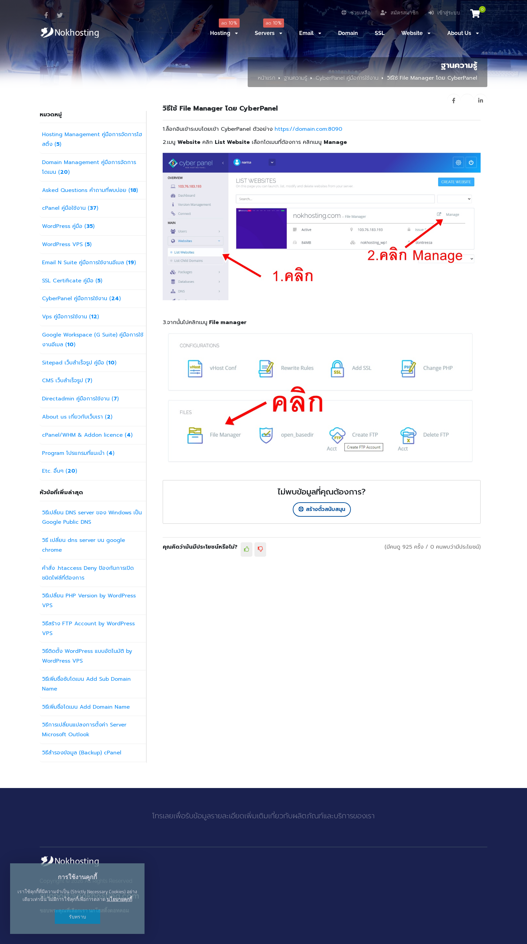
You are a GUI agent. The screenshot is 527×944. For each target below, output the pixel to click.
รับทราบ (77, 916)
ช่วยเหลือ (355, 13)
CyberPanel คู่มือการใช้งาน (347, 78)
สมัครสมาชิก (399, 13)
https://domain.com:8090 (308, 129)
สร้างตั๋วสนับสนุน (321, 509)
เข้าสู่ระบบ (444, 13)
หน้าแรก (266, 78)
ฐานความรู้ (295, 78)
